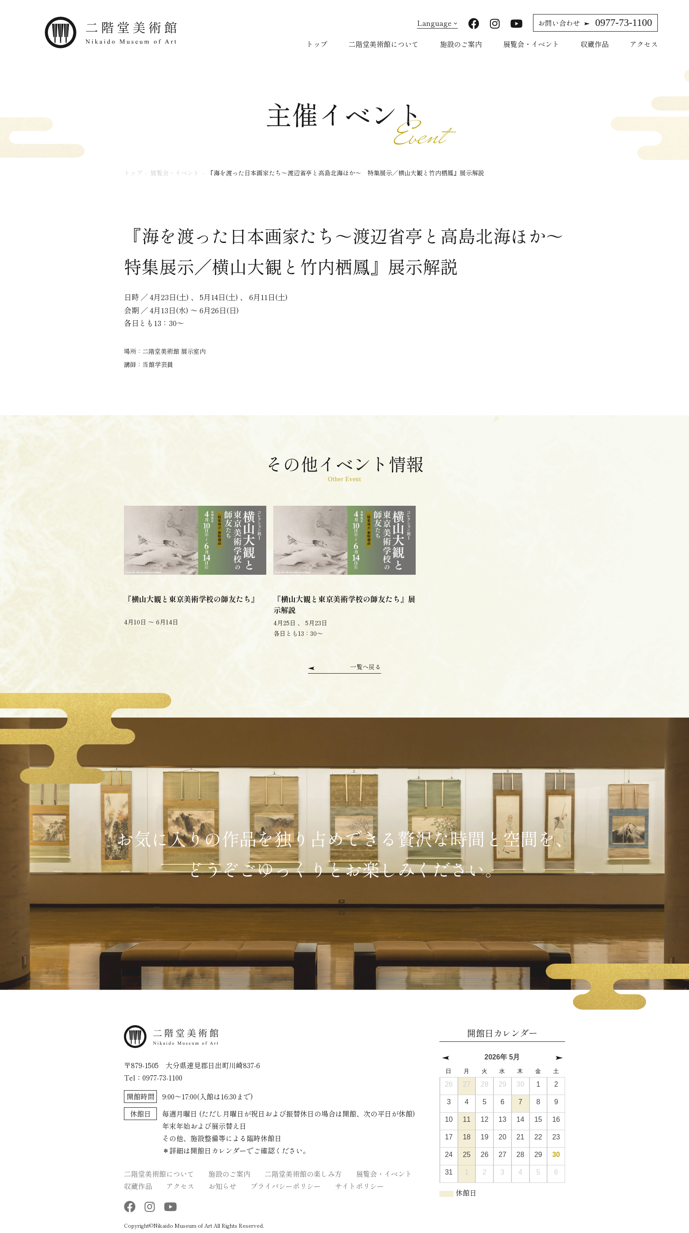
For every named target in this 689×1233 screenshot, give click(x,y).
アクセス (644, 44)
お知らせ (222, 1184)
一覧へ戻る (365, 666)
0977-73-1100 (595, 22)
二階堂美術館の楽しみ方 (303, 1172)
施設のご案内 (461, 44)
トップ (316, 44)
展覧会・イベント (531, 44)
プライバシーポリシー (285, 1184)
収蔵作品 (594, 44)
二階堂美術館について (383, 44)
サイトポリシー (359, 1184)
